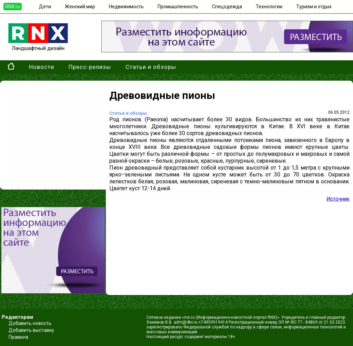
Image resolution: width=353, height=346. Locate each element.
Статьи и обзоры (150, 66)
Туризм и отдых (314, 6)
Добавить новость (30, 323)
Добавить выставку (31, 330)
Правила (18, 337)
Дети (45, 6)
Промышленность (178, 6)
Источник (338, 199)
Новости (41, 66)
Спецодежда (227, 6)
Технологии (269, 6)
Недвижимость (126, 6)
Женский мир (80, 6)
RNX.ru (12, 6)
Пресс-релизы (90, 66)
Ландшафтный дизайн (38, 45)
